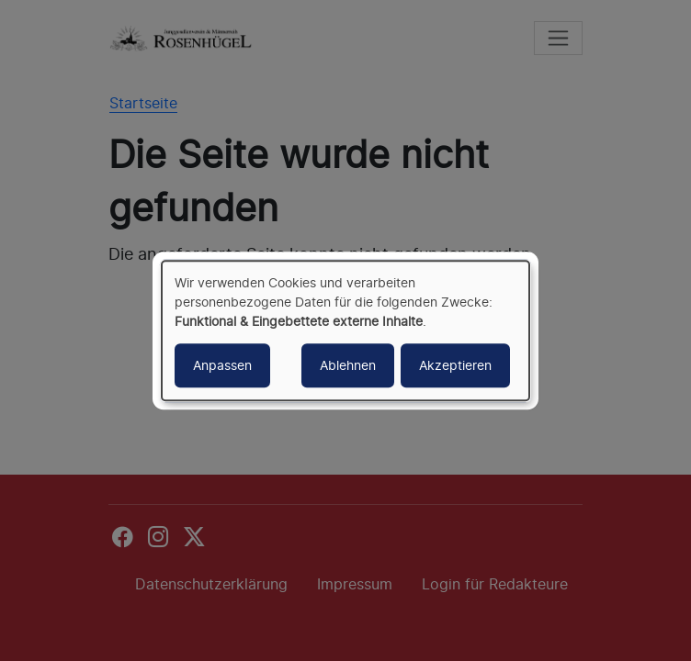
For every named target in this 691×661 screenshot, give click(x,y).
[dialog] (345, 330)
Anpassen (222, 365)
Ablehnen (348, 365)
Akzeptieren (455, 365)
